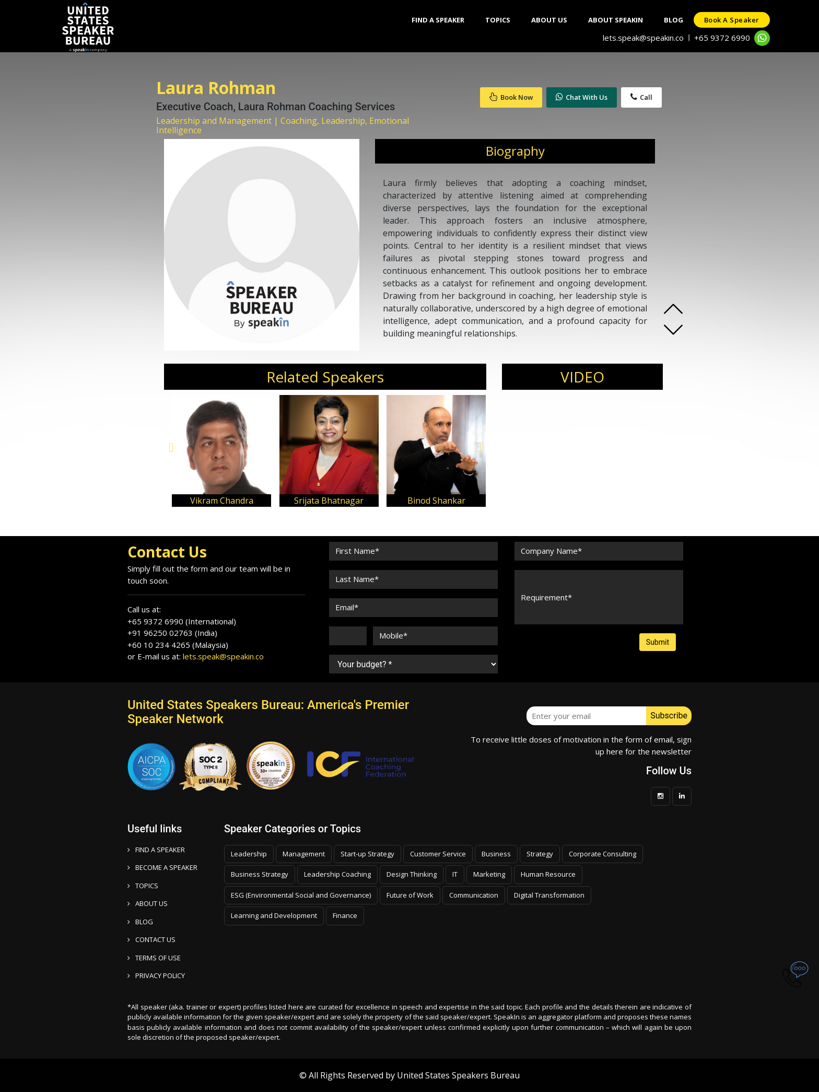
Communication (473, 895)
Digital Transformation (549, 895)
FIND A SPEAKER (156, 849)
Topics (497, 20)
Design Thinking (412, 874)
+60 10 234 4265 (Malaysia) (177, 645)
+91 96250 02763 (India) (172, 633)
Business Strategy (259, 874)
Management (304, 853)
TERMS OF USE (154, 957)
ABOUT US (147, 903)
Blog (673, 20)
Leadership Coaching (337, 874)
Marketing (489, 874)
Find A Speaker (438, 20)
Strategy (539, 853)
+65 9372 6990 (722, 37)
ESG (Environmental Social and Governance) (301, 895)
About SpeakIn (615, 20)
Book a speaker (731, 20)
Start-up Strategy (367, 853)
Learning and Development (274, 915)
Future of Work (410, 895)
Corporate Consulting (602, 853)
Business (496, 853)
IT (455, 874)
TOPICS (142, 885)
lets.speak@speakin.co (643, 37)
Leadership (249, 853)
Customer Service (438, 853)
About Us (549, 20)
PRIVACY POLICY (156, 975)
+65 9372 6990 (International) (181, 621)
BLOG (140, 921)
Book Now (511, 97)
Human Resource (548, 874)
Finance (345, 915)
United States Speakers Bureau (458, 1075)
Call (641, 97)
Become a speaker (162, 867)
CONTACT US (151, 939)
